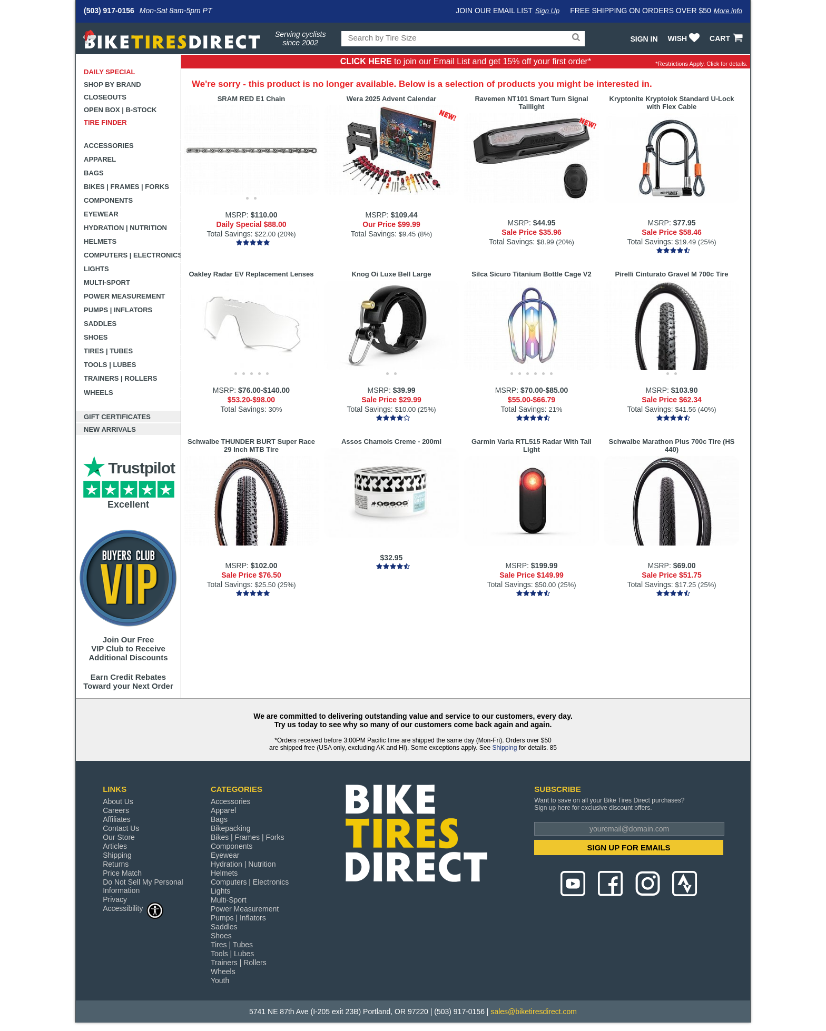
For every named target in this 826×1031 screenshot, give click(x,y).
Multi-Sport (107, 282)
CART (727, 38)
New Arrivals (110, 429)
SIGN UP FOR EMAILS (629, 847)
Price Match (122, 873)
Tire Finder (105, 122)
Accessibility (133, 908)
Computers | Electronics (132, 255)
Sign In (643, 39)
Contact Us (121, 828)
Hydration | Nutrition (125, 228)
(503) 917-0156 (109, 10)
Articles (115, 846)
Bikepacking (231, 828)
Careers (116, 810)
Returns (116, 864)
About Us (118, 801)
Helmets (100, 241)
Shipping (505, 747)
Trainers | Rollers (120, 378)
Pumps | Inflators (118, 310)
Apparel (100, 159)
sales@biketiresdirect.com (533, 1011)
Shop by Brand (112, 84)
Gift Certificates (117, 417)
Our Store (119, 837)
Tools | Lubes (110, 365)
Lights (96, 269)
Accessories (109, 146)
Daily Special (109, 72)
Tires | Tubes (108, 351)
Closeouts (105, 97)
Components (108, 200)
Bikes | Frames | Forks (126, 187)
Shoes (96, 337)
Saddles (100, 324)
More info (728, 11)
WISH (685, 38)
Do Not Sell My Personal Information (143, 886)
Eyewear (101, 214)
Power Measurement (124, 296)
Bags (94, 173)
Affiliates (117, 819)
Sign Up (547, 11)
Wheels (98, 392)
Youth (220, 980)
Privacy (115, 899)
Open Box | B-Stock (120, 110)
